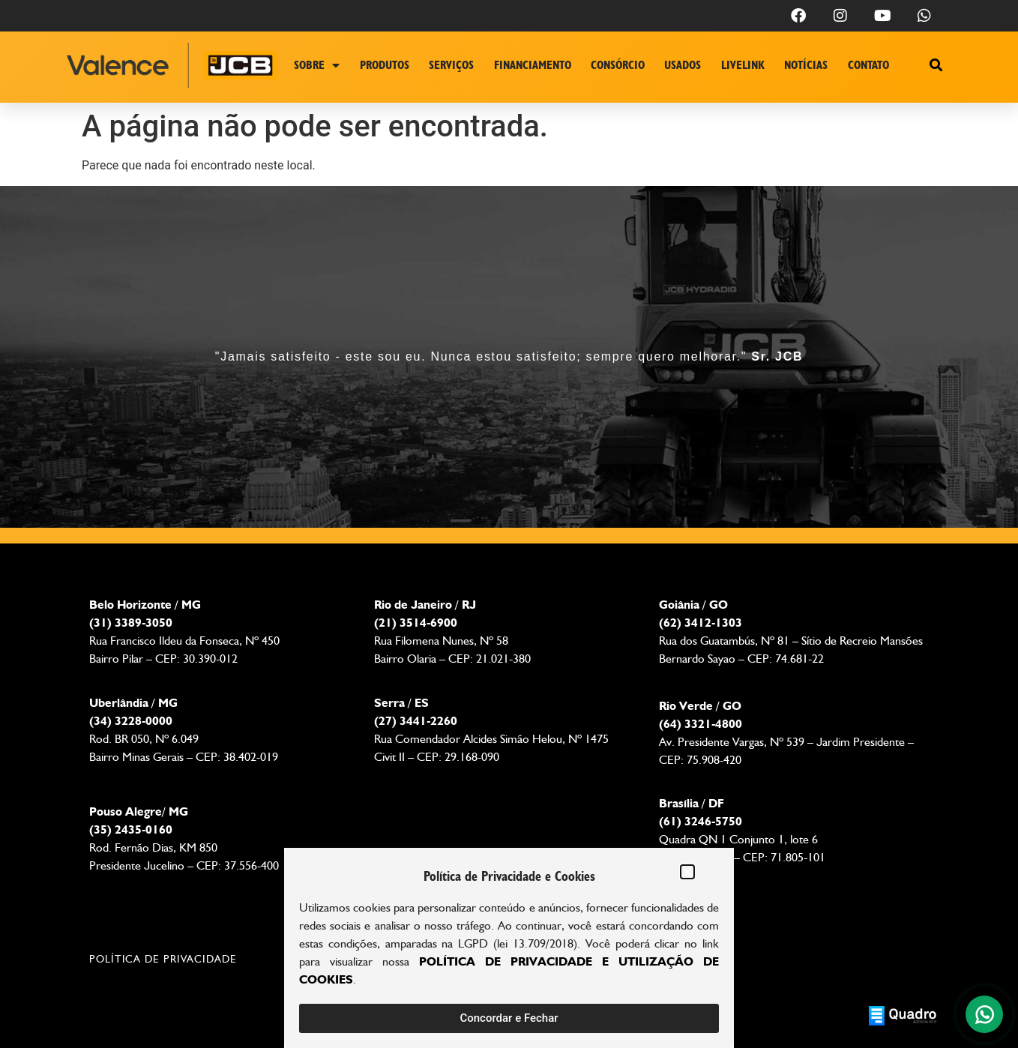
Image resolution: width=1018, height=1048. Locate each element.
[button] (687, 872)
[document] (509, 524)
